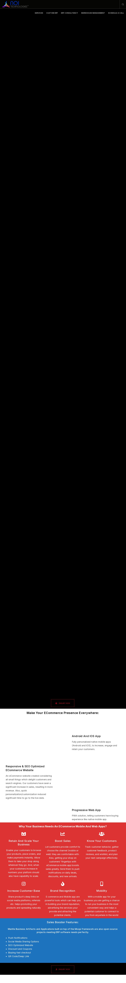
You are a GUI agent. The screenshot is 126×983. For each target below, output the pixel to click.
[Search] (122, 4)
